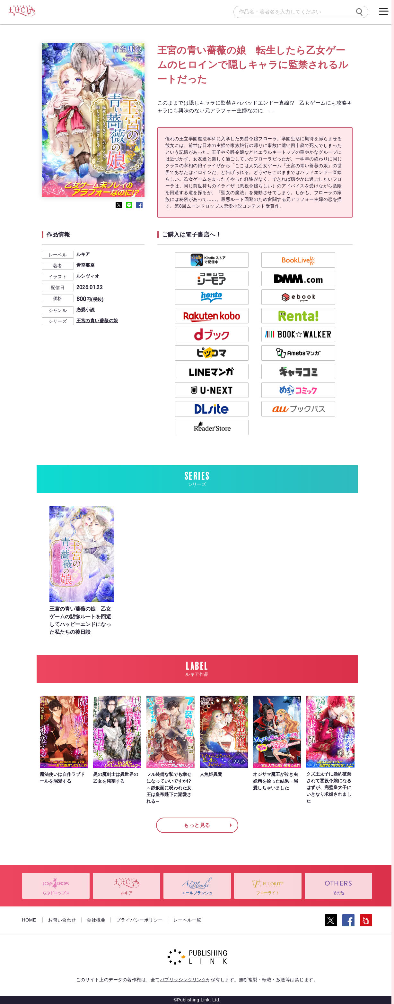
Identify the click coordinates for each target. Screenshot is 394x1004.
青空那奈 (85, 265)
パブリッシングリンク (183, 979)
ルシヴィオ (88, 276)
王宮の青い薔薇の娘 (97, 320)
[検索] (359, 12)
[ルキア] (21, 11)
